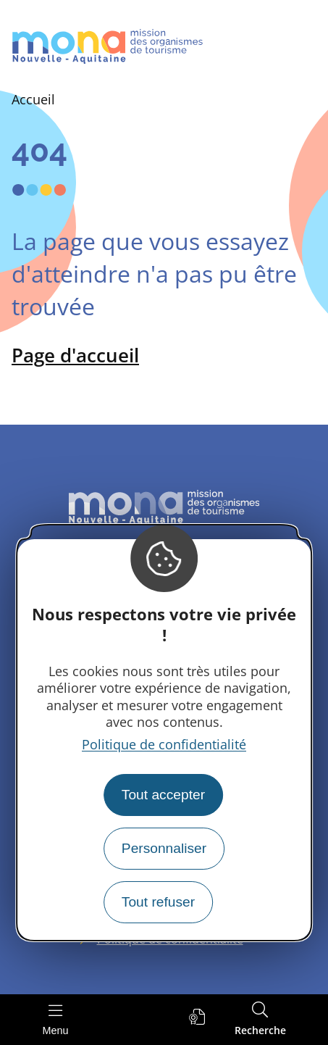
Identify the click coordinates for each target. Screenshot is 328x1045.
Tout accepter (163, 794)
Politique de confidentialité (164, 744)
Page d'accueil (75, 355)
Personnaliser (164, 848)
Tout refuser (158, 901)
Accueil (33, 99)
